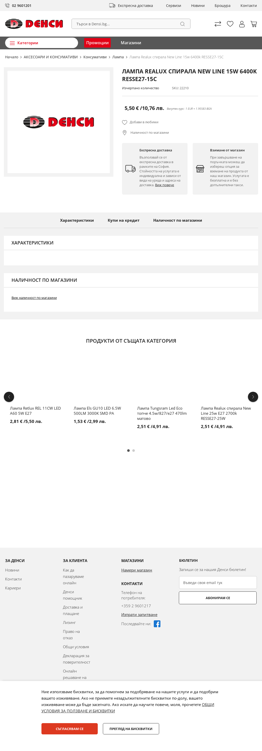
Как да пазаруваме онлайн (73, 576)
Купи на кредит (123, 220)
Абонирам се (199, 598)
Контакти (249, 5)
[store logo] (34, 24)
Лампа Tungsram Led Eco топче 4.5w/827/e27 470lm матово (162, 413)
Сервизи (173, 5)
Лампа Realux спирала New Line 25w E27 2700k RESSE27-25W (226, 413)
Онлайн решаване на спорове (74, 677)
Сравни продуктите (218, 24)
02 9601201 (21, 5)
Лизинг (69, 622)
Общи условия (76, 646)
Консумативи (95, 56)
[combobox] (131, 24)
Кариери (13, 587)
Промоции (97, 43)
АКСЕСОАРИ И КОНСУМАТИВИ (51, 56)
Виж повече (164, 185)
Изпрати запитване (139, 614)
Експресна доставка (135, 5)
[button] (242, 24)
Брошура (223, 5)
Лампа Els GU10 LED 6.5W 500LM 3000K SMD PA (97, 411)
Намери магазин (136, 570)
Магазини (131, 43)
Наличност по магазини (149, 132)
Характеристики (77, 220)
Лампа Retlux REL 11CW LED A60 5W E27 (35, 411)
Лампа (118, 56)
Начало (12, 56)
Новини (198, 5)
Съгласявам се (69, 728)
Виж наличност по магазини (34, 297)
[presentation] (218, 617)
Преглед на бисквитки (131, 728)
